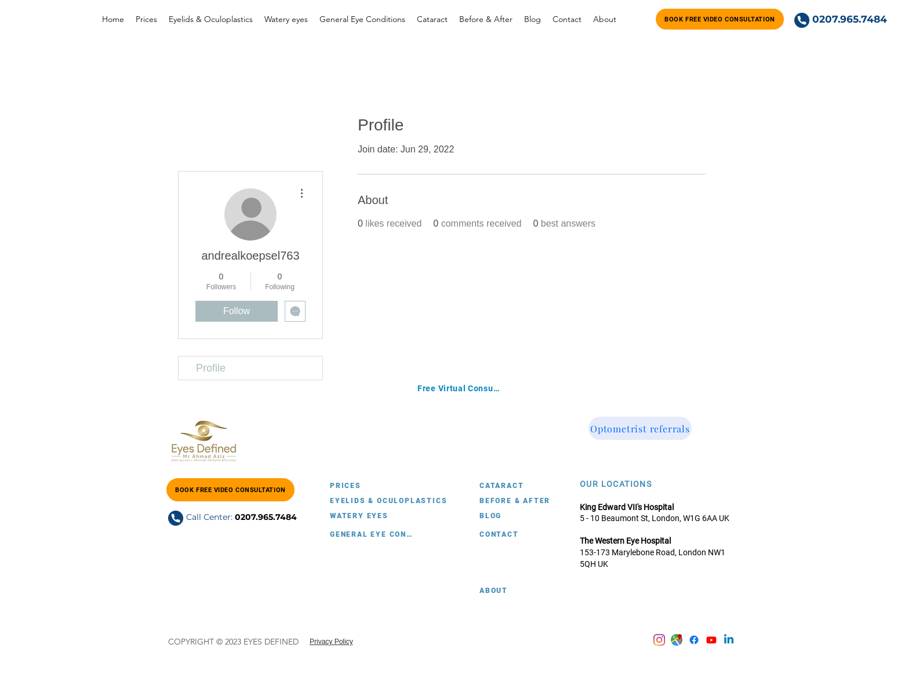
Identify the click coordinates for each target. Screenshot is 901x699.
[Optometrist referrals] (640, 428)
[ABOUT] (520, 590)
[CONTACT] (520, 534)
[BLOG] (520, 515)
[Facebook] (694, 640)
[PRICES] (371, 485)
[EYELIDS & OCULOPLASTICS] (392, 500)
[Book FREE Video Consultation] (720, 19)
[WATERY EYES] (371, 515)
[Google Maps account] (676, 640)
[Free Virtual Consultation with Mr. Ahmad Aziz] (458, 388)
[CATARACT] (520, 485)
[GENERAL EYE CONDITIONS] (371, 534)
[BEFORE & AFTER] (542, 500)
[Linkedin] (729, 640)
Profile (211, 368)
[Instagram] (659, 640)
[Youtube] (711, 640)
